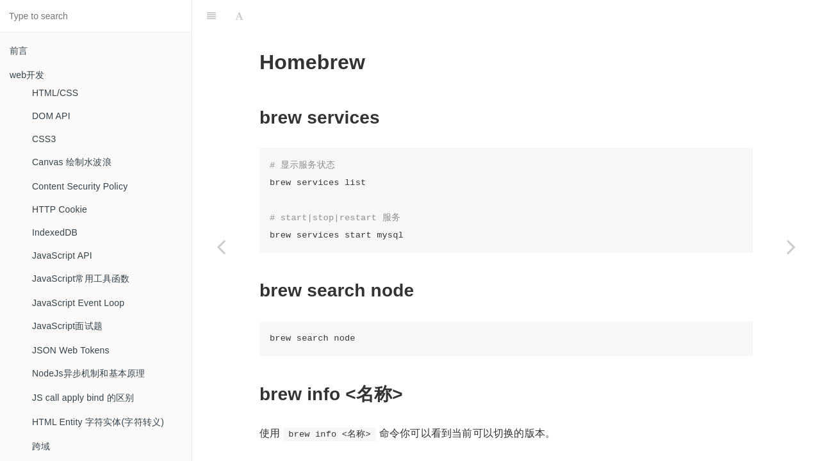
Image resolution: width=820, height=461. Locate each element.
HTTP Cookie (59, 209)
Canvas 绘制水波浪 (71, 162)
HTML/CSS (55, 93)
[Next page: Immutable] (791, 246)
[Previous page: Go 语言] (221, 246)
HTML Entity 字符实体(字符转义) (98, 422)
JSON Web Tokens (71, 350)
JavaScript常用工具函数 (81, 278)
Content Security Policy (79, 186)
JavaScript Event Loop (78, 303)
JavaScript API (62, 255)
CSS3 (44, 139)
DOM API (51, 116)
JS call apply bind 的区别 (83, 397)
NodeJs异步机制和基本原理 (88, 373)
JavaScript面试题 (67, 326)
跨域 (41, 446)
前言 (19, 50)
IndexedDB (55, 232)
